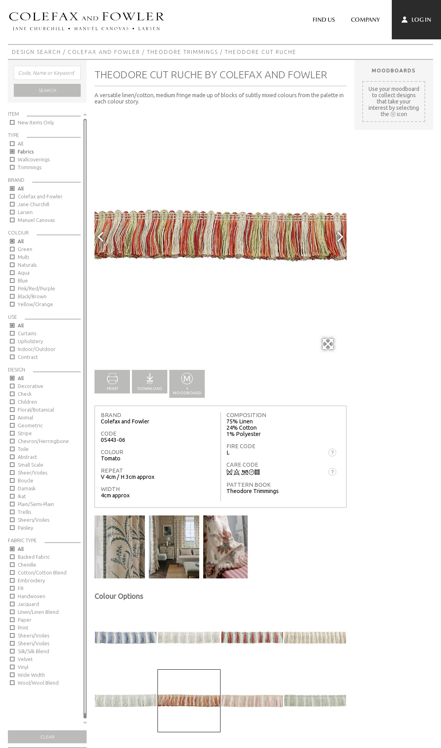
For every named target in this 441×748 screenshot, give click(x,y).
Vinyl (23, 667)
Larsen (25, 212)
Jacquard (28, 604)
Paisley (25, 527)
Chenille (27, 564)
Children (27, 401)
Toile (23, 449)
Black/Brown (32, 296)
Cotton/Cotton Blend (42, 572)
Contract (28, 357)
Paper (25, 619)
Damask (26, 488)
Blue (23, 280)
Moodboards (394, 70)
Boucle (25, 480)
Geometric (30, 425)
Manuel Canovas (36, 220)
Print (23, 627)
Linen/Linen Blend (38, 612)
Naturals (27, 265)
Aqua (24, 272)
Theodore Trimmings (182, 52)
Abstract (27, 457)
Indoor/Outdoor (37, 349)
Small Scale (30, 464)
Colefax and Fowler (104, 52)
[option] (220, 236)
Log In (416, 19)
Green (25, 249)
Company (365, 19)
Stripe (25, 433)
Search (47, 90)
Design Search (36, 52)
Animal (25, 417)
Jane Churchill (33, 204)
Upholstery (30, 341)
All (20, 143)
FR (21, 588)
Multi (23, 257)
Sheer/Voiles (32, 472)
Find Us (324, 19)
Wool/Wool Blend (38, 682)
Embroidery (31, 580)
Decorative (30, 386)
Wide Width (31, 675)
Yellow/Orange (35, 304)
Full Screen (329, 348)
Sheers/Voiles (33, 520)
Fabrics (26, 151)
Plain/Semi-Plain (36, 504)
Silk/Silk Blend (33, 651)
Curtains (27, 333)
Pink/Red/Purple (36, 288)
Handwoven (31, 596)
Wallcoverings (34, 159)
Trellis (24, 512)
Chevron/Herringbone (43, 441)
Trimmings (29, 167)
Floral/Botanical (36, 409)
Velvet (25, 659)
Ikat (22, 496)
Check (25, 394)
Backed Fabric (34, 557)
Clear (47, 736)
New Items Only (36, 122)
